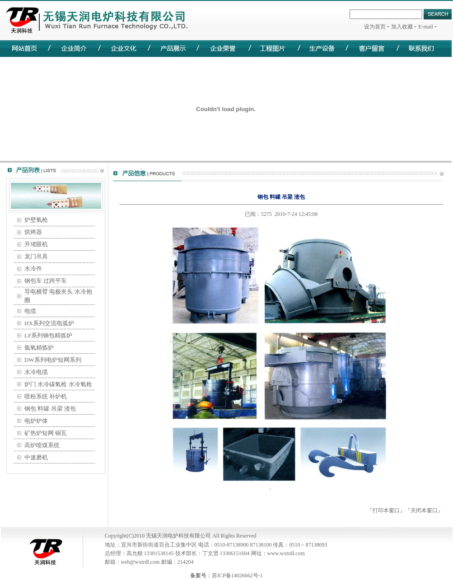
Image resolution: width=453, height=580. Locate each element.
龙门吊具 (36, 256)
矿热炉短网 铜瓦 (45, 433)
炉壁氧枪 (36, 219)
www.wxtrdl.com (286, 553)
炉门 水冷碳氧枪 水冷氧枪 (58, 384)
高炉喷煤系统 (42, 445)
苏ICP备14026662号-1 (237, 575)
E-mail (425, 26)
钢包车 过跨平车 (45, 280)
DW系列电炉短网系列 (52, 359)
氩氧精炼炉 (39, 347)
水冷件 (33, 268)
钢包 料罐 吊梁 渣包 (50, 408)
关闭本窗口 (424, 510)
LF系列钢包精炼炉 (48, 335)
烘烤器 (33, 232)
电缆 (30, 311)
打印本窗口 (386, 510)
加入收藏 (402, 26)
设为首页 (375, 26)
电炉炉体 (36, 420)
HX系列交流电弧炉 (49, 323)
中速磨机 (36, 457)
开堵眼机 (36, 244)
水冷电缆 (36, 372)
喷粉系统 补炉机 (45, 396)
